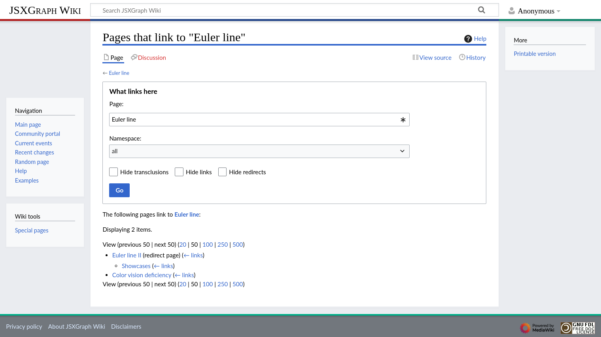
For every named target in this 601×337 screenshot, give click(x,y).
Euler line (119, 73)
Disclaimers (126, 326)
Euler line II (127, 255)
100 (207, 244)
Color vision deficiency (142, 274)
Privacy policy (24, 326)
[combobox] (259, 119)
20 (182, 244)
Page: (116, 103)
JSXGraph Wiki (45, 10)
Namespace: (125, 138)
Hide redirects (247, 171)
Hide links (199, 171)
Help (474, 39)
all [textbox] (115, 150)
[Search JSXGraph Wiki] (295, 10)
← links (193, 255)
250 (222, 244)
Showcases (136, 265)
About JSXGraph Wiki (76, 326)
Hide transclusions (144, 171)
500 (237, 244)
